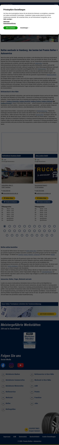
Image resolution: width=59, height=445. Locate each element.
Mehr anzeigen (8, 19)
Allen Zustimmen (10, 28)
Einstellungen (24, 28)
